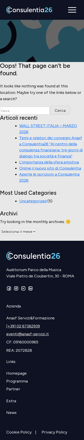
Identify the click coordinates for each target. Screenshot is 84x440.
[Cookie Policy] (24, 432)
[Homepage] (42, 373)
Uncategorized (33, 201)
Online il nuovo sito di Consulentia (50, 168)
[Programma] (42, 381)
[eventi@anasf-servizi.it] (42, 334)
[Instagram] (16, 289)
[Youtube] (23, 289)
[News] (42, 413)
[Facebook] (9, 289)
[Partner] (42, 389)
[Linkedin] (30, 289)
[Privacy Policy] (56, 432)
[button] (72, 9)
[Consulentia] (29, 10)
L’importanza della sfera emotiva (49, 162)
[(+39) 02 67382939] (42, 326)
